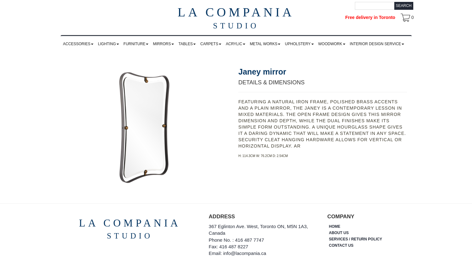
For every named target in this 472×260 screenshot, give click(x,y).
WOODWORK (331, 44)
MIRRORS (163, 44)
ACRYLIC (235, 44)
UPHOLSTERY (299, 44)
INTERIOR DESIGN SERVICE (377, 44)
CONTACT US (341, 245)
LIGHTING (108, 44)
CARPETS (210, 44)
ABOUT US (339, 233)
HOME (334, 226)
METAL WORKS (265, 44)
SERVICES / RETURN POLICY (355, 239)
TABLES (187, 44)
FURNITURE (135, 44)
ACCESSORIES (78, 44)
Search (403, 5)
